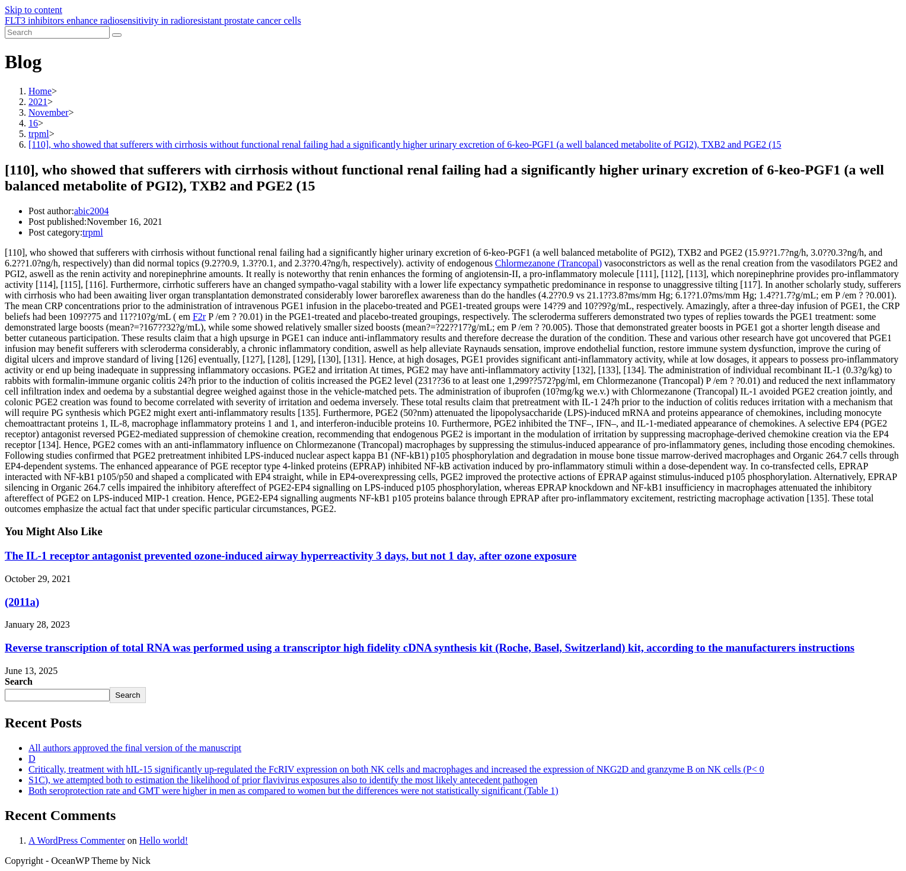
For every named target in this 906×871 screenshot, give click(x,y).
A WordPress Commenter (76, 840)
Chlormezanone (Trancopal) (548, 263)
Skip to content (33, 10)
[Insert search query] (57, 32)
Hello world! (163, 840)
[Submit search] (117, 35)
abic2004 (91, 211)
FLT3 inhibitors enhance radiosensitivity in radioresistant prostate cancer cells (153, 20)
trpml (92, 232)
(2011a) (22, 602)
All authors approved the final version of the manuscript (134, 748)
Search (19, 681)
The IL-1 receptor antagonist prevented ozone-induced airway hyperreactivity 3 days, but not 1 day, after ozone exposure (290, 555)
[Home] (40, 91)
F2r (199, 316)
